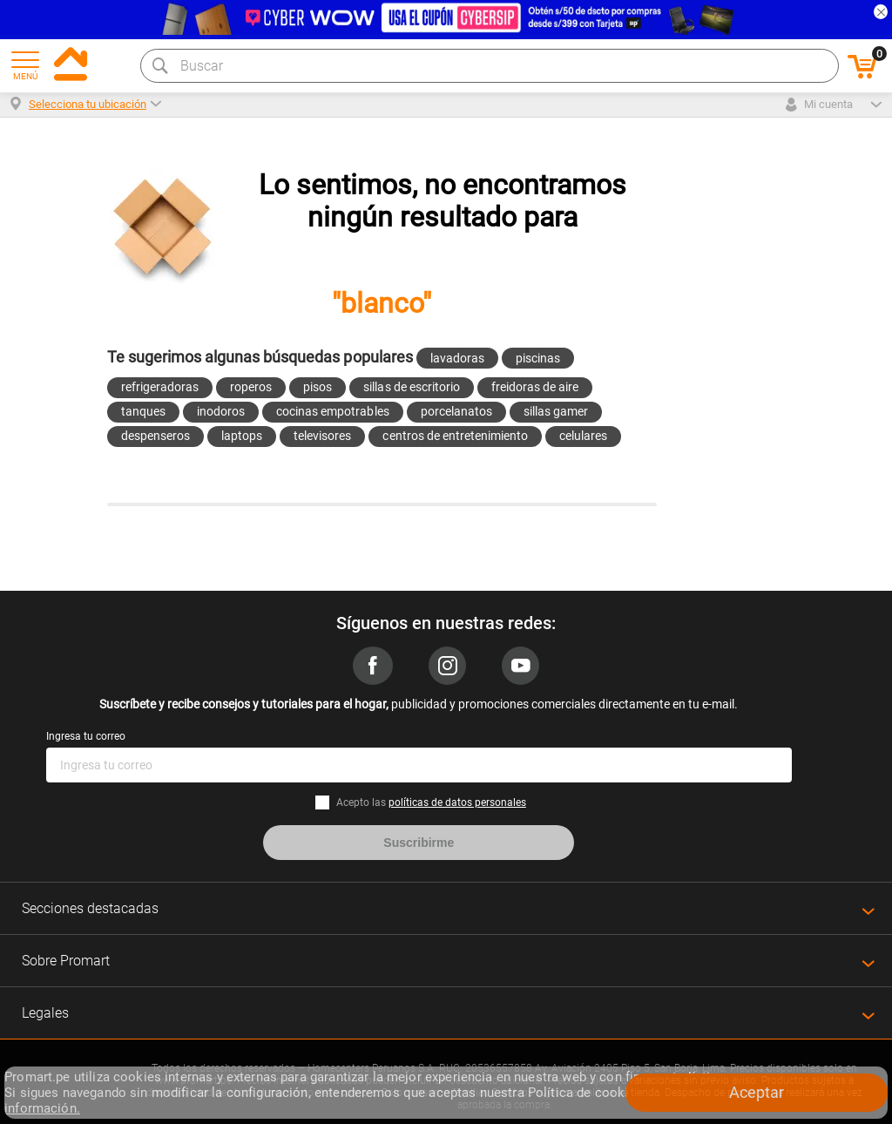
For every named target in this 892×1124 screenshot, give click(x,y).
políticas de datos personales (457, 802)
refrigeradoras (160, 387)
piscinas (538, 358)
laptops (241, 436)
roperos (251, 387)
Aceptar (756, 1092)
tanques (143, 411)
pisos (317, 387)
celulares (583, 436)
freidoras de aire (534, 387)
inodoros (221, 411)
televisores (322, 436)
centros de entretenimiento (455, 436)
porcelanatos (456, 411)
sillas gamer (556, 411)
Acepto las (431, 802)
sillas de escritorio (411, 387)
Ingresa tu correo (85, 736)
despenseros (155, 436)
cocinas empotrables (332, 411)
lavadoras (457, 358)
